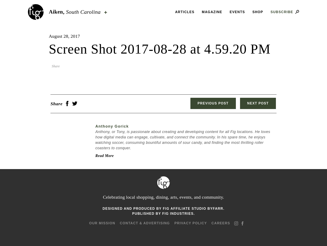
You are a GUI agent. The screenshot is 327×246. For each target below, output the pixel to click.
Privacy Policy (190, 222)
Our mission (102, 222)
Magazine (212, 12)
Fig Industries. (178, 213)
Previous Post (211, 103)
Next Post (259, 103)
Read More (103, 155)
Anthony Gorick (110, 126)
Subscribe (281, 12)
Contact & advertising (145, 222)
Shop (257, 12)
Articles (185, 12)
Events (237, 12)
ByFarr (215, 208)
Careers (220, 222)
